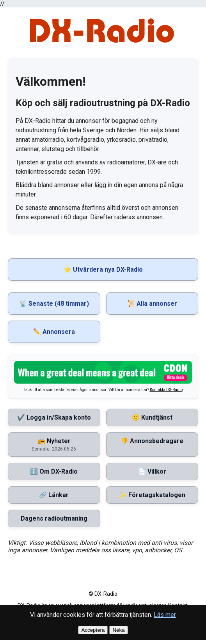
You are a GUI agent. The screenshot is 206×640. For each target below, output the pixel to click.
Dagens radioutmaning (54, 518)
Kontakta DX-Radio (166, 390)
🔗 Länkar (54, 495)
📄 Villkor (152, 471)
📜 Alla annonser (152, 303)
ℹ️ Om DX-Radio (54, 471)
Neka (118, 630)
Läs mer (165, 614)
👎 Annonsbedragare (152, 441)
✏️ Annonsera (54, 331)
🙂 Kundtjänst (152, 417)
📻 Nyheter (54, 444)
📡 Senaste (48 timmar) (54, 303)
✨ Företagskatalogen (152, 495)
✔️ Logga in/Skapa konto (54, 417)
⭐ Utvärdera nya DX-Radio (103, 269)
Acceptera (93, 630)
